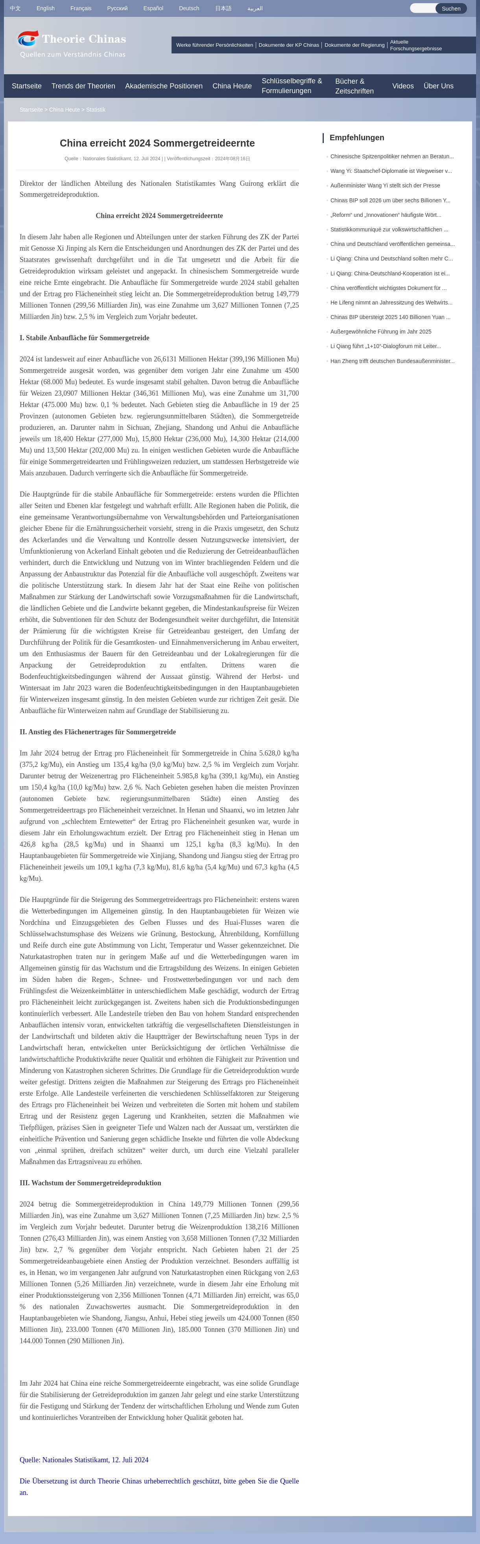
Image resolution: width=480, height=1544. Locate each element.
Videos (403, 86)
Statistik (95, 109)
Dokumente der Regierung (354, 45)
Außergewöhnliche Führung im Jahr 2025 (381, 331)
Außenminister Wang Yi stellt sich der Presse (385, 185)
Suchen (451, 9)
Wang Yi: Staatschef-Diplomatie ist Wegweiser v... (391, 171)
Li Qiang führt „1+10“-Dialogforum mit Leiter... (385, 346)
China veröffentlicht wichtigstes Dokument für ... (388, 288)
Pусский (117, 8)
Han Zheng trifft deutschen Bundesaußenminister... (392, 361)
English (46, 8)
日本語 (223, 8)
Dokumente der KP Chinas (289, 45)
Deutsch (189, 8)
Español (154, 8)
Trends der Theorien (83, 86)
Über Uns (439, 86)
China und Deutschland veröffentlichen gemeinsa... (392, 244)
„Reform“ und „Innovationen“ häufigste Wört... (385, 215)
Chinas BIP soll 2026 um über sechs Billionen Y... (390, 200)
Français (81, 8)
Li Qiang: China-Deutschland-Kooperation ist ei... (390, 273)
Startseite (27, 86)
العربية (255, 8)
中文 (15, 8)
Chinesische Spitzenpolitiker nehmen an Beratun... (392, 156)
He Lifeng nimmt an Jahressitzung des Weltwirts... (391, 302)
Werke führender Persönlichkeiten (214, 45)
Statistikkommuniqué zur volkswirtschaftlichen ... (389, 229)
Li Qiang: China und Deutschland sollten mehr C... (391, 258)
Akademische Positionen (164, 86)
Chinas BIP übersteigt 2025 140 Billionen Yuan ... (390, 317)
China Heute (232, 86)
